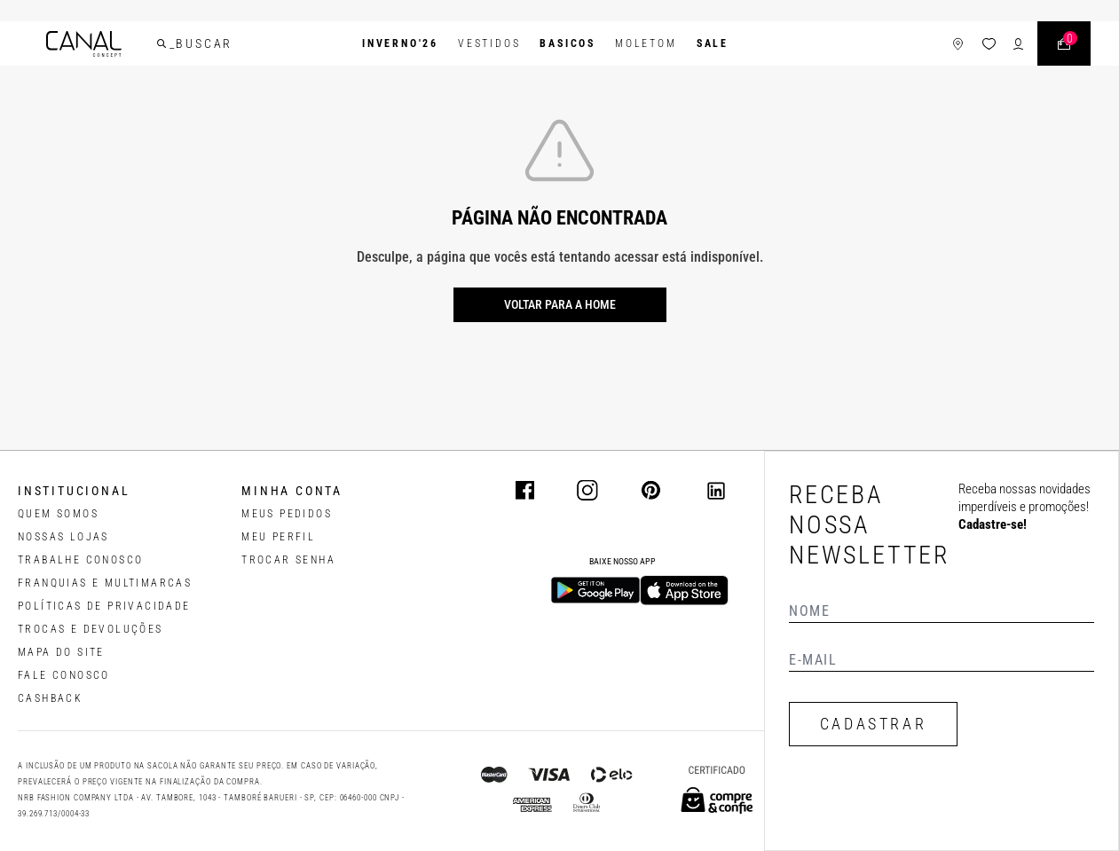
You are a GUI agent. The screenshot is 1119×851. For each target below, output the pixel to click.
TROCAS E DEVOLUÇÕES (90, 629)
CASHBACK (50, 698)
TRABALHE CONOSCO (80, 560)
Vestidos (489, 43)
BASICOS (567, 43)
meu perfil (278, 537)
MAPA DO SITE (61, 652)
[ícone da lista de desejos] (989, 44)
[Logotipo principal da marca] (84, 44)
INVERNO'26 (400, 43)
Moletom (646, 43)
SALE (713, 43)
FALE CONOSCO (64, 675)
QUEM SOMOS (58, 514)
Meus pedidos (286, 514)
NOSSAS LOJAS (63, 537)
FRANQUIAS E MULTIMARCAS (105, 583)
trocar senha (288, 560)
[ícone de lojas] (958, 44)
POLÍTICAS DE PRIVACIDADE (104, 606)
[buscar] (161, 43)
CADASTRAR (873, 723)
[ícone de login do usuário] (1018, 44)
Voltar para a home (560, 304)
